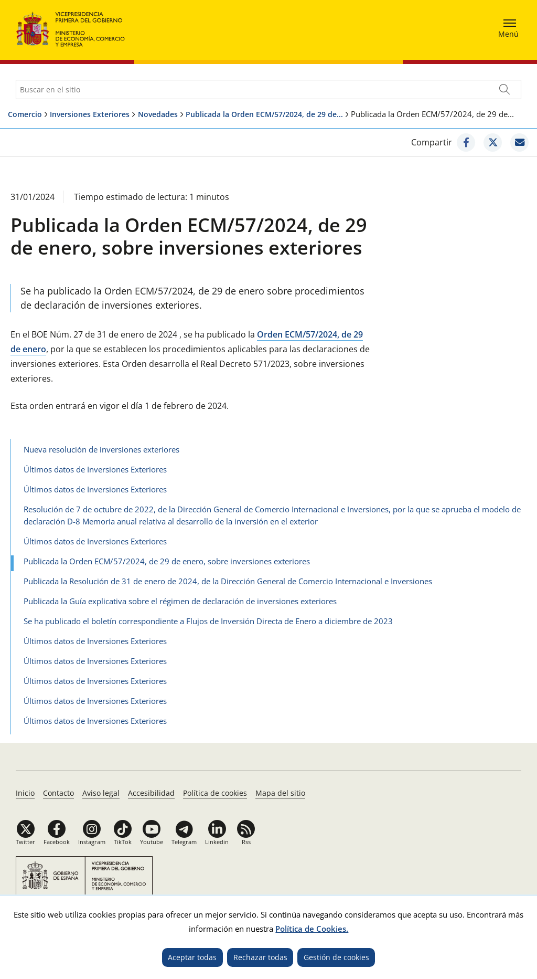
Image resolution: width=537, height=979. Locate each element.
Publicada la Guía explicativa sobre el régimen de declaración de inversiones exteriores (180, 601)
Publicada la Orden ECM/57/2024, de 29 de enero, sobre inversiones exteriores (167, 561)
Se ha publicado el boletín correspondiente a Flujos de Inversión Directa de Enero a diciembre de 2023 (208, 621)
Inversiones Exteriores (90, 114)
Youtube (151, 842)
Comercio (25, 114)
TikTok (123, 842)
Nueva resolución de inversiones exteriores (101, 449)
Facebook (57, 842)
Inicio (25, 793)
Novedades (158, 114)
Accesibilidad (151, 793)
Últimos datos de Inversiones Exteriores (95, 469)
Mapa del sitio (280, 793)
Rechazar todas (260, 957)
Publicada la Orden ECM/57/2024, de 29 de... (264, 114)
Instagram (91, 842)
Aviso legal (101, 793)
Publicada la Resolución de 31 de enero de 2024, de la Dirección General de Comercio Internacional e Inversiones (228, 581)
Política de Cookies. (311, 928)
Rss (246, 842)
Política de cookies (215, 793)
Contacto (58, 793)
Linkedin (217, 842)
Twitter (25, 842)
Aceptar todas (192, 957)
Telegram (184, 842)
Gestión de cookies (336, 957)
